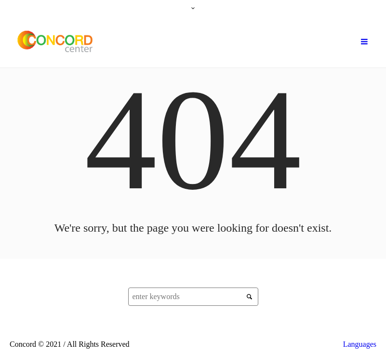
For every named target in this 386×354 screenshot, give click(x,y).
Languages (359, 344)
